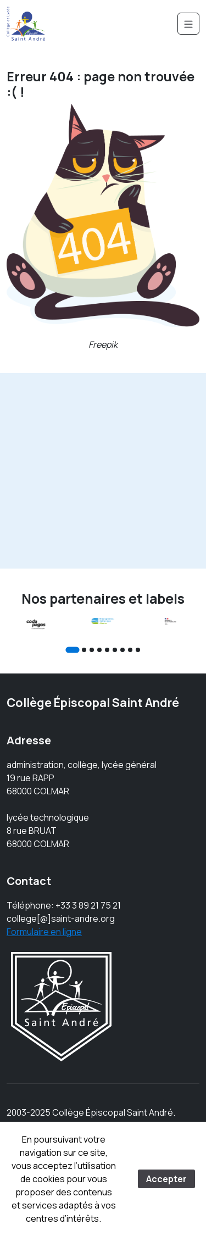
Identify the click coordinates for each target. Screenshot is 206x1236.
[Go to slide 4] (99, 650)
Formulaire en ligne (44, 932)
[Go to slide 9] (138, 650)
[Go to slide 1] (72, 650)
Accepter (166, 1179)
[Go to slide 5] (107, 650)
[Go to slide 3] (92, 650)
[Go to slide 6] (115, 650)
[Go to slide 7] (122, 650)
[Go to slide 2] (84, 650)
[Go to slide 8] (130, 650)
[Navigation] (188, 24)
